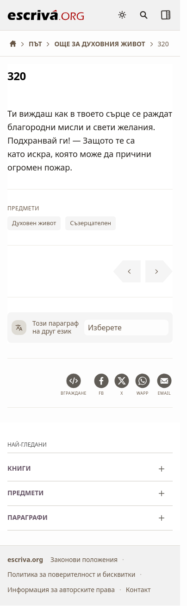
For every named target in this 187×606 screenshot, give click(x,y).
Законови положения (84, 559)
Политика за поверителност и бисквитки (71, 574)
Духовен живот (34, 223)
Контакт (138, 589)
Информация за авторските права (61, 589)
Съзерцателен (90, 223)
